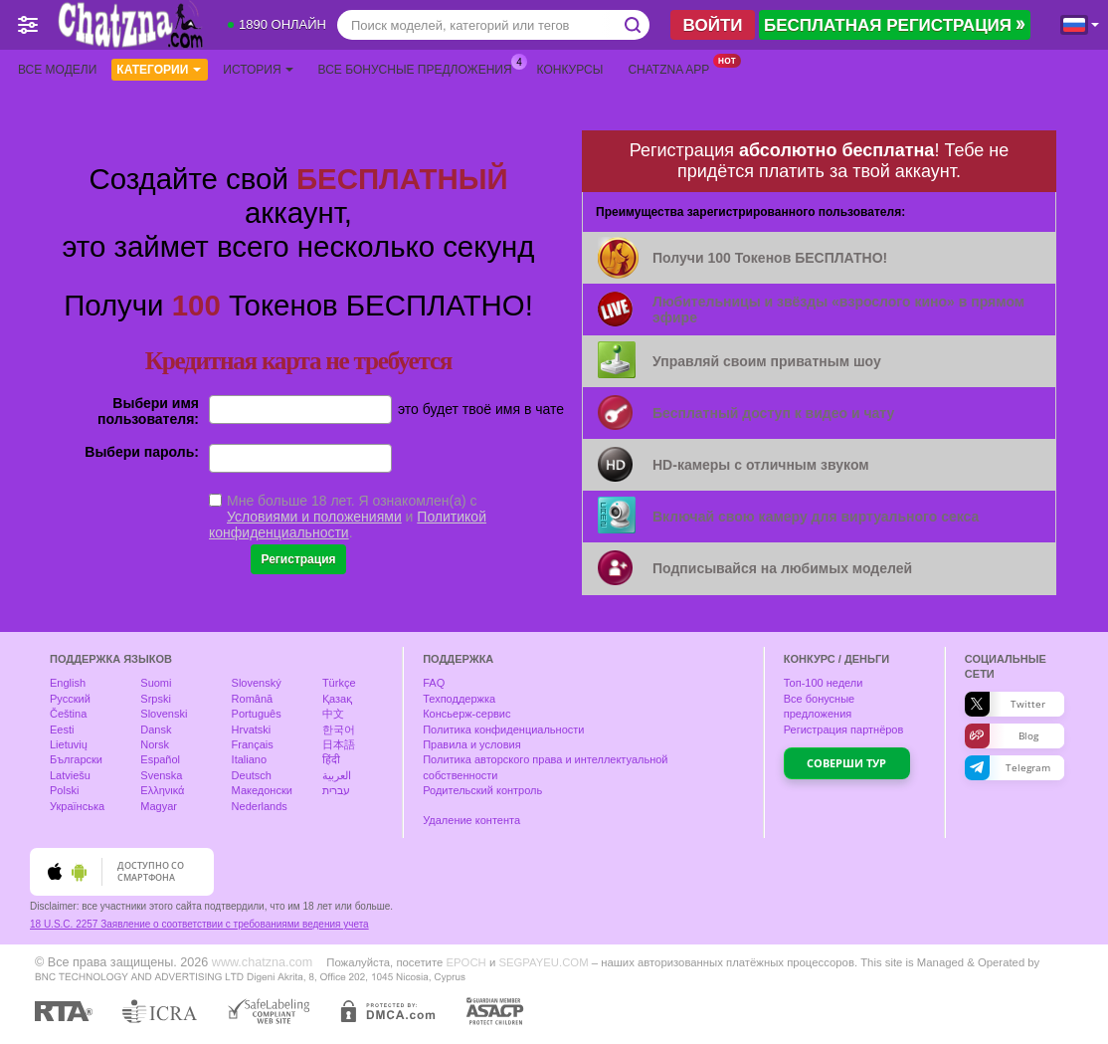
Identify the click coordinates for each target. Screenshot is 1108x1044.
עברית (336, 790)
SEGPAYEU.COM (543, 962)
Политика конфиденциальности (503, 729)
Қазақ (337, 699)
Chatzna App (673, 68)
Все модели (57, 70)
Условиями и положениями (314, 516)
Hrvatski (252, 729)
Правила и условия (471, 744)
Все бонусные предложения (420, 68)
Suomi (155, 683)
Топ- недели (823, 683)
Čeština (68, 714)
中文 (333, 714)
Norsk (154, 744)
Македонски (262, 790)
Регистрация (298, 559)
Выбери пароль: (142, 452)
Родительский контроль (482, 790)
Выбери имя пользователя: (148, 411)
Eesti (62, 729)
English (68, 683)
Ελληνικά (162, 790)
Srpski (155, 699)
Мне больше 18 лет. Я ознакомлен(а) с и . (347, 516)
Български (76, 759)
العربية (336, 775)
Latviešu (70, 775)
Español (160, 759)
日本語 (338, 744)
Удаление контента (471, 820)
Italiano (249, 759)
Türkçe (339, 683)
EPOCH (465, 962)
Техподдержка (459, 699)
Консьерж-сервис (466, 714)
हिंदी (331, 759)
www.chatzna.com (262, 962)
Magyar (158, 806)
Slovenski (163, 714)
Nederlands (259, 806)
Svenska (161, 775)
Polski (64, 790)
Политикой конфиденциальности (347, 524)
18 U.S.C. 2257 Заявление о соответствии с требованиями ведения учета (199, 924)
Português (256, 714)
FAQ (434, 683)
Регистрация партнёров (844, 729)
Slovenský (256, 683)
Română (253, 699)
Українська (77, 806)
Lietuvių (69, 744)
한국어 (338, 729)
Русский (70, 699)
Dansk (155, 729)
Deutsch (252, 775)
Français (253, 744)
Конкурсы (570, 70)
